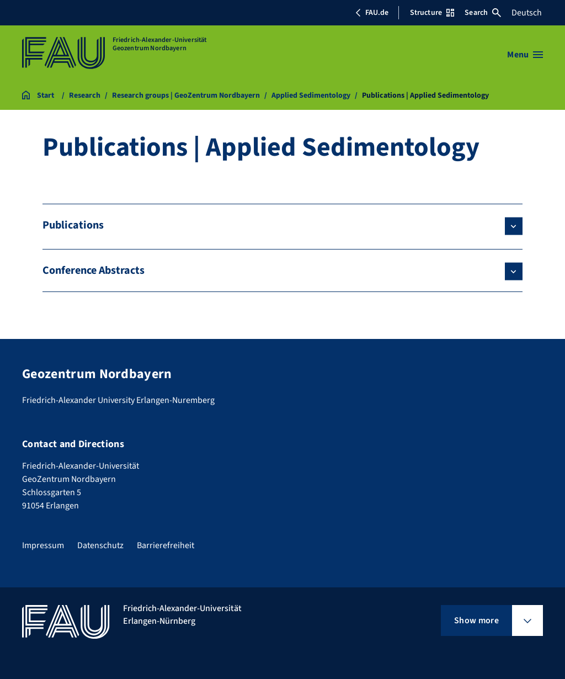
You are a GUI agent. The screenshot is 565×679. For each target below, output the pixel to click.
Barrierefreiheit (165, 545)
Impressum (43, 545)
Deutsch (526, 13)
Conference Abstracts (93, 270)
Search (483, 12)
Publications (73, 225)
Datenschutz (100, 545)
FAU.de (372, 12)
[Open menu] (525, 55)
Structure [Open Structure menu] (432, 12)
